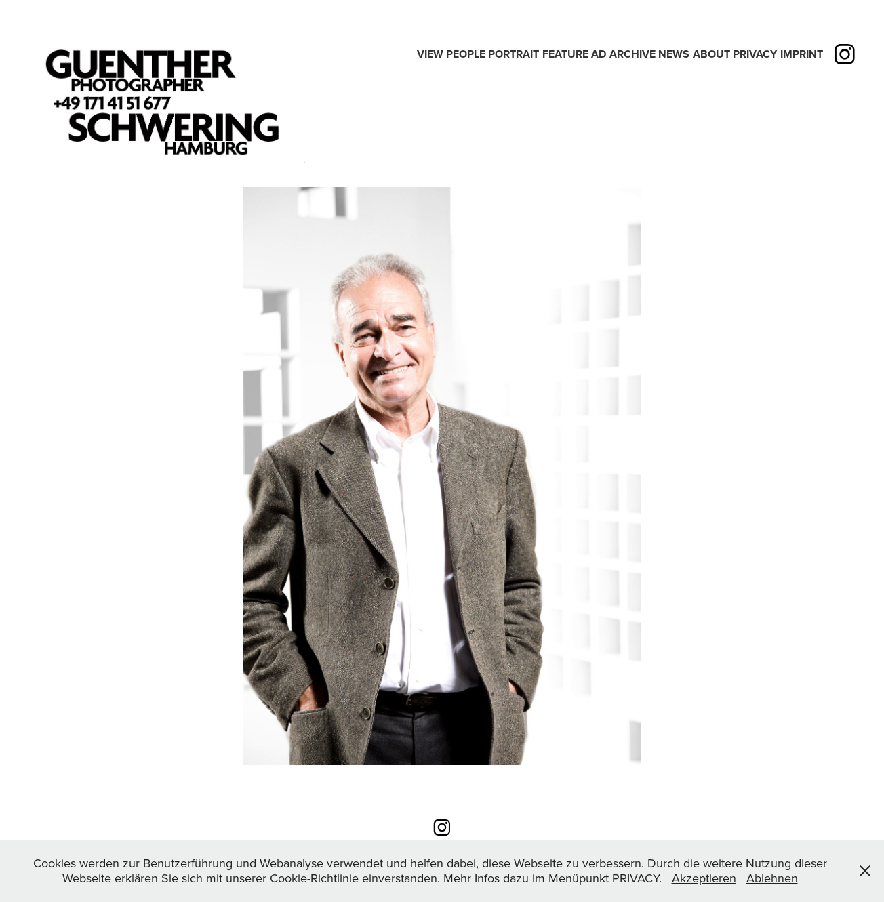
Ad (598, 54)
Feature (565, 54)
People (465, 54)
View (430, 54)
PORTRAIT (513, 54)
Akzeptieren (704, 877)
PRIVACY (755, 54)
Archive (632, 54)
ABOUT (711, 54)
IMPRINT (801, 54)
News (673, 54)
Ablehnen (772, 877)
